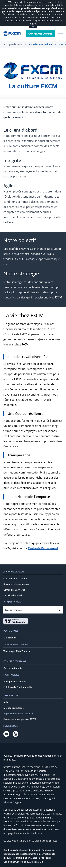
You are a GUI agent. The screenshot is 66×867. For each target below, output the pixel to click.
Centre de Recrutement (43, 548)
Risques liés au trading (15, 857)
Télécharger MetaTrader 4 (16, 651)
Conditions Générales (14, 861)
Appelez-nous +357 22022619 (18, 713)
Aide (5, 702)
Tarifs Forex (44, 857)
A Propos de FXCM (12, 44)
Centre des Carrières (14, 589)
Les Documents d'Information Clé (37, 853)
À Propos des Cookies (14, 681)
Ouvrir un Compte (40, 33)
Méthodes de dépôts (13, 707)
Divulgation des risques (37, 755)
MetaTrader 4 (10, 637)
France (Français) (14, 609)
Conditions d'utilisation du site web (21, 849)
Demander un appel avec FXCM (19, 719)
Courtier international (41, 44)
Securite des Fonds (13, 595)
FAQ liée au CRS (35, 861)
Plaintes (32, 857)
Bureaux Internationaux (16, 584)
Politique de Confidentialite (17, 687)
